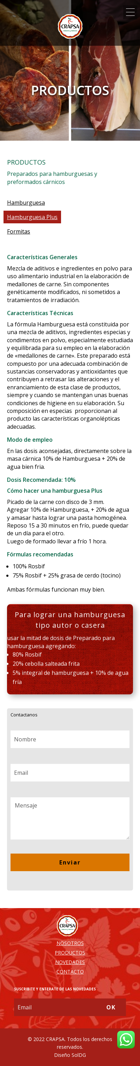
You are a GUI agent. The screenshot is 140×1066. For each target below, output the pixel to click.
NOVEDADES (70, 962)
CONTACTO (70, 971)
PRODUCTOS (70, 952)
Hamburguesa (26, 202)
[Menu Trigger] (130, 12)
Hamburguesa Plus (32, 217)
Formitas (18, 231)
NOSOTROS (70, 943)
